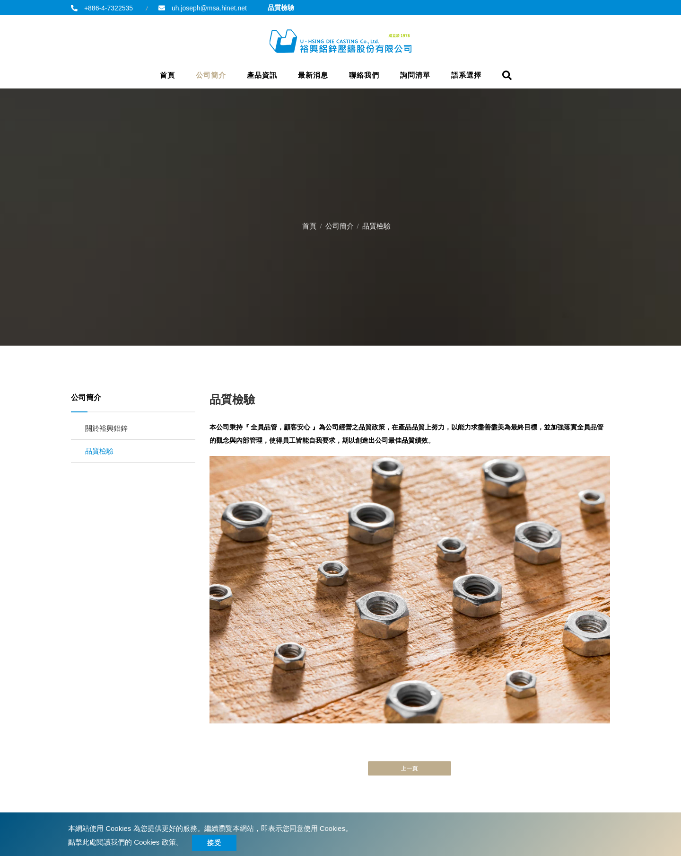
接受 (214, 843)
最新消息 (313, 75)
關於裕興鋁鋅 (106, 428)
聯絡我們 (364, 75)
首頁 (167, 75)
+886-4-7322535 (107, 8)
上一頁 (409, 768)
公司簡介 (211, 75)
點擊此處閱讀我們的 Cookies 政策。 (125, 842)
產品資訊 (262, 75)
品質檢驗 (99, 451)
